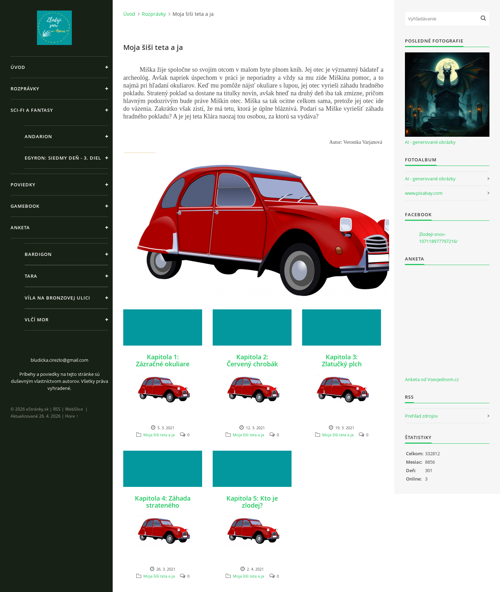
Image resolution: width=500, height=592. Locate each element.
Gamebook (25, 206)
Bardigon (38, 254)
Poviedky (23, 184)
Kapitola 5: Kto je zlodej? (252, 502)
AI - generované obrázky (430, 142)
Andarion (38, 136)
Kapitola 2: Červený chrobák (252, 360)
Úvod (18, 67)
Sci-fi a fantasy (32, 110)
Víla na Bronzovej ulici (57, 298)
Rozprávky (25, 88)
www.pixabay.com (424, 193)
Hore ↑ (71, 416)
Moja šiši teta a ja (159, 434)
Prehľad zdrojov (421, 416)
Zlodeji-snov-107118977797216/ (438, 237)
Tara (31, 276)
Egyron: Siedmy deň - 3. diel (63, 158)
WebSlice (74, 409)
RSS (57, 409)
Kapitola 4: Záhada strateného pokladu (162, 505)
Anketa (20, 227)
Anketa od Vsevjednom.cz (432, 379)
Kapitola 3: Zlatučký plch (342, 360)
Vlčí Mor (37, 319)
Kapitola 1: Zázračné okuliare (162, 360)
